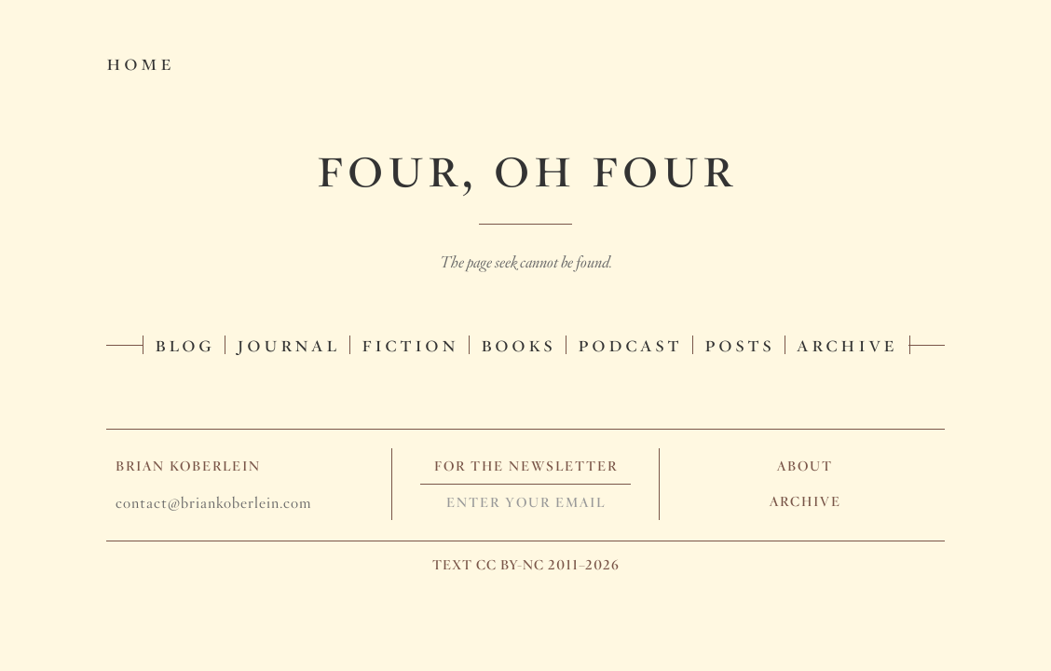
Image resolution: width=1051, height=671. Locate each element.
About (805, 466)
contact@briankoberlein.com (213, 503)
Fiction (410, 343)
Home (140, 61)
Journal (288, 343)
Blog (184, 343)
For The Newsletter (526, 466)
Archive (847, 343)
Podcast (630, 343)
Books (518, 343)
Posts (739, 343)
